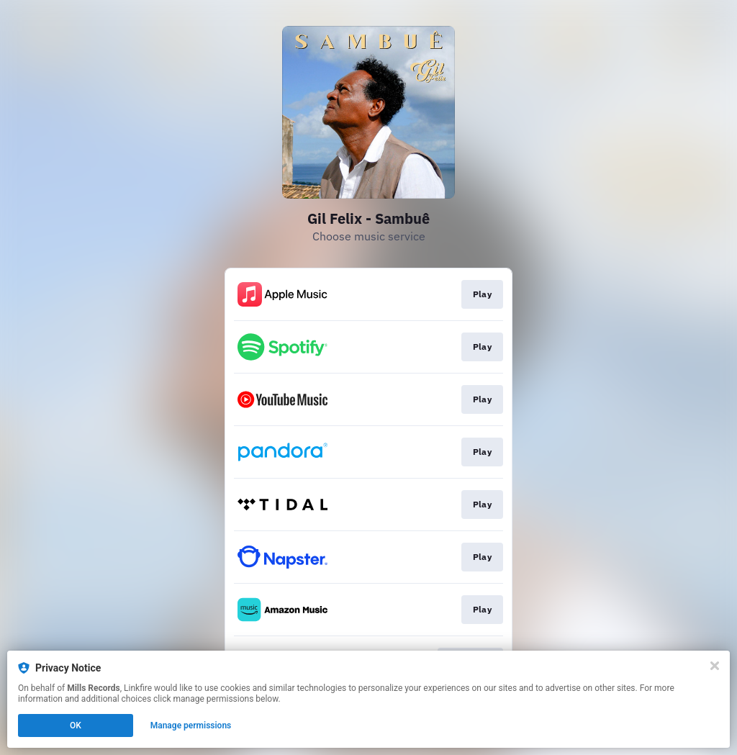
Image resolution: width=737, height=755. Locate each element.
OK (75, 725)
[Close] (714, 665)
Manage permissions (191, 725)
